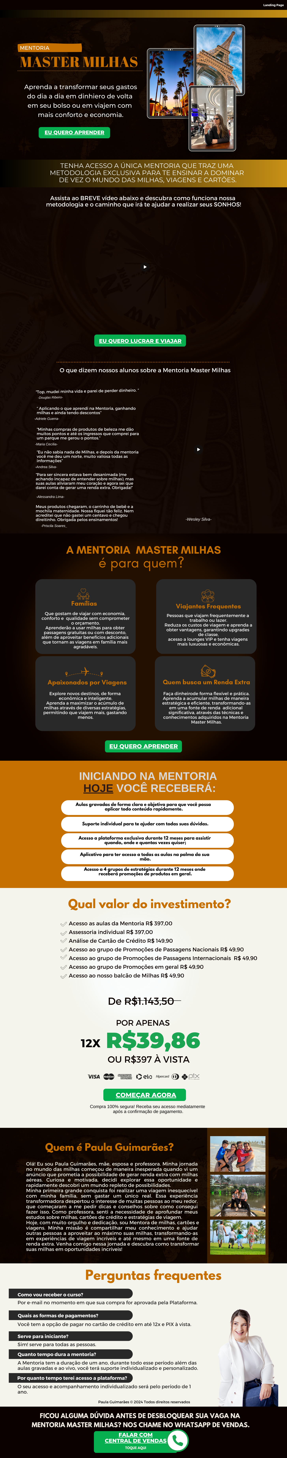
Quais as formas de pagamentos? (58, 1315)
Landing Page (273, 5)
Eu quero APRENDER (143, 746)
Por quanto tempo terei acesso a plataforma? (72, 1378)
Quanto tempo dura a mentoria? (57, 1354)
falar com (136, 1435)
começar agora (146, 1095)
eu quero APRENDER (74, 132)
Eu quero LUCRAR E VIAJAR (140, 341)
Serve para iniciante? (43, 1336)
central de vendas (135, 1440)
